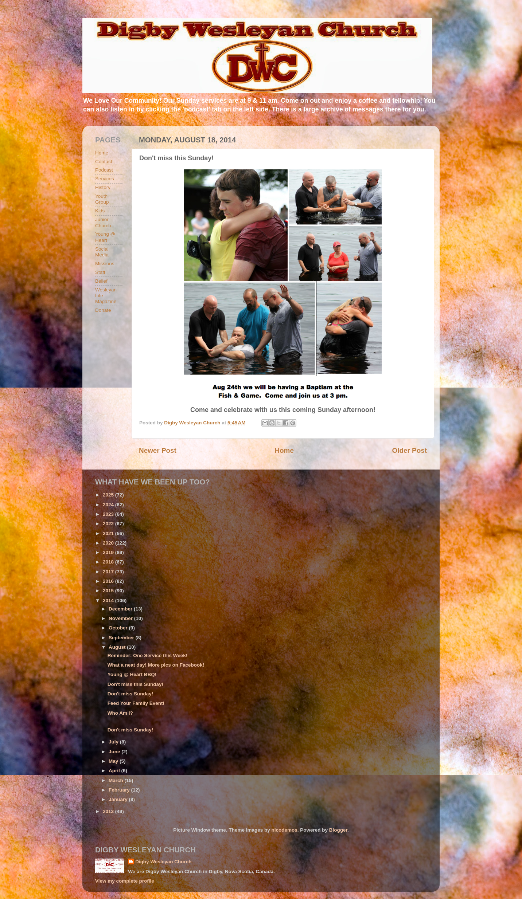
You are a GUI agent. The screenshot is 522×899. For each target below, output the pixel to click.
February (120, 790)
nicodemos (284, 830)
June (115, 751)
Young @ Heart (105, 237)
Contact (103, 161)
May (114, 761)
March (117, 780)
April (115, 770)
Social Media (102, 252)
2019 (109, 552)
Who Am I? (120, 713)
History (102, 187)
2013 (109, 811)
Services (104, 178)
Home (283, 450)
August (118, 647)
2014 (109, 600)
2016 (109, 581)
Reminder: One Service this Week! (148, 655)
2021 (109, 533)
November (121, 618)
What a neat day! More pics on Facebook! (156, 665)
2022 (109, 523)
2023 (109, 514)
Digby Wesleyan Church (163, 861)
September (122, 637)
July (114, 742)
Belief (101, 281)
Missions (104, 263)
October (119, 628)
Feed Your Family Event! (136, 703)
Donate (103, 310)
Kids (100, 210)
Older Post (409, 450)
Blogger (338, 830)
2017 (109, 571)
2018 (109, 562)
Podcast (104, 170)
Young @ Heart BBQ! (132, 674)
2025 (109, 495)
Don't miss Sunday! (130, 693)
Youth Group (102, 199)
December (121, 609)
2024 (109, 504)
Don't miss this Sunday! (135, 684)
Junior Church (103, 222)
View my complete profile (124, 881)
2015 (109, 590)
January (119, 799)
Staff (100, 272)
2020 (109, 543)
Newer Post (157, 450)
